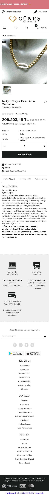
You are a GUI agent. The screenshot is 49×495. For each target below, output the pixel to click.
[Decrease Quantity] (4, 146)
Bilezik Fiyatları (24, 385)
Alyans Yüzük (24, 377)
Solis (22, 134)
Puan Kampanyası (24, 428)
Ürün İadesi (24, 420)
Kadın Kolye (25, 130)
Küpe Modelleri (24, 381)
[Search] (24, 35)
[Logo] (24, 19)
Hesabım (24, 401)
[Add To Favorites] (45, 102)
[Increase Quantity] (44, 146)
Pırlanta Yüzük (24, 373)
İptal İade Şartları (24, 455)
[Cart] (41, 28)
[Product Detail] (4, 42)
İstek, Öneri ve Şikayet (24, 459)
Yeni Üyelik (24, 405)
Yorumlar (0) (25, 179)
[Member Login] (26, 28)
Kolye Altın (24, 389)
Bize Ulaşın (42, 12)
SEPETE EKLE (25, 154)
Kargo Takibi (24, 463)
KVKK (24, 443)
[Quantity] (24, 146)
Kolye (34, 130)
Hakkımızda (24, 440)
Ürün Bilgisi (9, 179)
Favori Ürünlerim (24, 412)
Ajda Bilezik (24, 366)
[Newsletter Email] (22, 336)
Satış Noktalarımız (13, 12)
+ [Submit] (45, 337)
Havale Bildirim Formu (24, 416)
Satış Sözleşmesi (24, 447)
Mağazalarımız (25, 424)
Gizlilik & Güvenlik (24, 451)
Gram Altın (24, 370)
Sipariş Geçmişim (24, 409)
